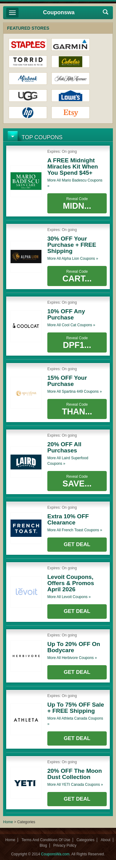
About (105, 840)
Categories (85, 840)
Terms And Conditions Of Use (45, 840)
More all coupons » (74, 183)
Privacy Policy (64, 845)
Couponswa (59, 12)
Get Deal (77, 544)
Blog (43, 845)
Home (8, 822)
